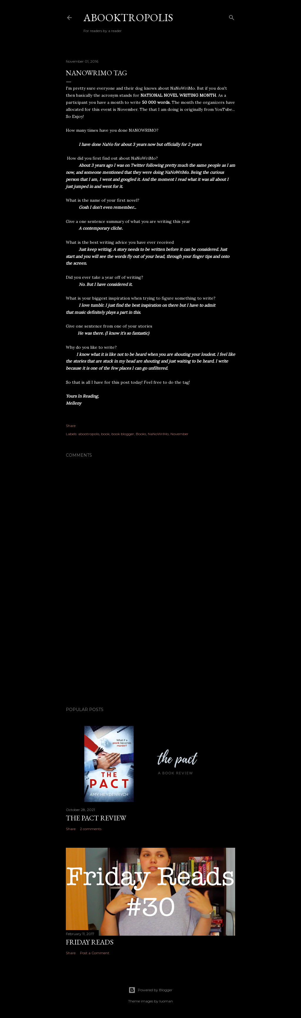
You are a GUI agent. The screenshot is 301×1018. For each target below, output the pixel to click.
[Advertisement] (150, 651)
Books (141, 434)
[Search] (231, 16)
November (179, 434)
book (105, 434)
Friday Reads (89, 942)
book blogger (122, 434)
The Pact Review (96, 817)
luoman (166, 1001)
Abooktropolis (128, 17)
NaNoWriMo (158, 434)
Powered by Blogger (150, 990)
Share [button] (71, 425)
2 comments (90, 829)
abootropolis (88, 434)
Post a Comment (94, 953)
